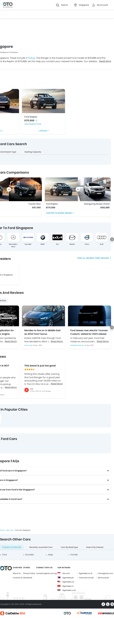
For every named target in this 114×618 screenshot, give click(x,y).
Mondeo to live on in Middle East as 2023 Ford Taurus (42, 332)
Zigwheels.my (68, 581)
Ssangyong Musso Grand (97, 203)
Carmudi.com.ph (86, 577)
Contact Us (17, 577)
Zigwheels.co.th (69, 590)
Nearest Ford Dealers (98, 258)
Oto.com (66, 573)
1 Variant (43, 130)
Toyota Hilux (34, 203)
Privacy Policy (29, 573)
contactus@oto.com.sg (46, 573)
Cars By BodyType (69, 547)
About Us (17, 573)
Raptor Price (35, 124)
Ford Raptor (30, 116)
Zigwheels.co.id (85, 573)
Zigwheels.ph (68, 577)
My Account (102, 5)
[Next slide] (112, 239)
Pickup (31, 57)
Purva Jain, (28, 345)
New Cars (9, 530)
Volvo (87, 244)
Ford (4, 554)
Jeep (50, 554)
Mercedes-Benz (13, 245)
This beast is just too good (40, 365)
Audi (101, 244)
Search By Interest (94, 547)
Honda (74, 554)
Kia (57, 244)
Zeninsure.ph (103, 577)
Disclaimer (27, 577)
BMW (43, 244)
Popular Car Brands (11, 547)
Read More (105, 61)
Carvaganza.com (105, 573)
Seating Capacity (32, 151)
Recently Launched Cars (41, 547)
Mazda (72, 244)
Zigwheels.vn (68, 586)
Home (2, 530)
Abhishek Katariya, (77, 345)
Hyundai (28, 244)
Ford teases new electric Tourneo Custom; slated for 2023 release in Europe (89, 332)
